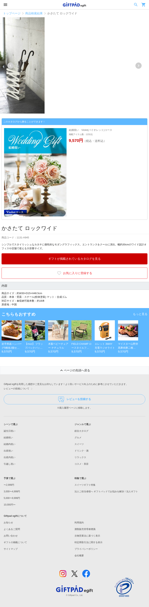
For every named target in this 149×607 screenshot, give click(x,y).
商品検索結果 (34, 13)
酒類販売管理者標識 (84, 529)
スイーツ (79, 444)
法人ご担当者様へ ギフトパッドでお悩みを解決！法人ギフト (106, 491)
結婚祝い (8, 437)
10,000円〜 (10, 504)
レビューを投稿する (74, 399)
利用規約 (79, 522)
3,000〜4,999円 (12, 491)
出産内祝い (9, 457)
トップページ (12, 13)
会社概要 (79, 555)
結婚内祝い (9, 444)
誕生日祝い (9, 431)
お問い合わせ (11, 535)
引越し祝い (9, 464)
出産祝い (8, 450)
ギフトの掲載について (15, 542)
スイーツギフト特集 (84, 485)
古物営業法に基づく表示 (87, 535)
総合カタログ (81, 431)
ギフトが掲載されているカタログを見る (74, 258)
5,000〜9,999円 (12, 498)
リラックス (80, 457)
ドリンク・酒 (81, 450)
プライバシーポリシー (86, 549)
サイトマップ (11, 549)
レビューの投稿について (19, 388)
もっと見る (140, 314)
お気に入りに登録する (74, 273)
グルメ (77, 437)
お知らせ (8, 522)
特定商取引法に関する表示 (88, 542)
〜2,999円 (9, 485)
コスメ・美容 (81, 464)
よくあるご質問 (12, 529)
